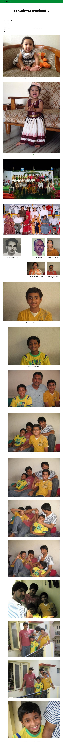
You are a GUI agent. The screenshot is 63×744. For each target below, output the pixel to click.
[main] (31, 11)
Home (5, 31)
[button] (1, 1)
